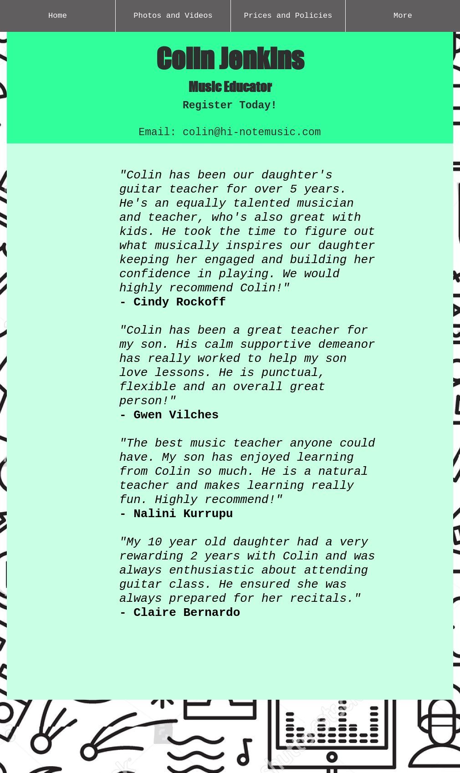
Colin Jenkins (230, 58)
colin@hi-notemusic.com (252, 132)
